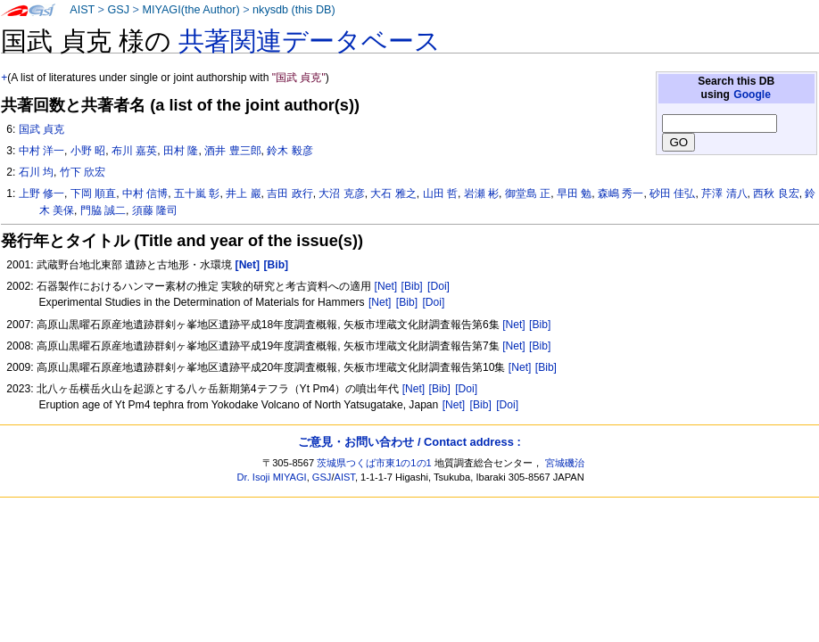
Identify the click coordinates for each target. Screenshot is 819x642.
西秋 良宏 (775, 193)
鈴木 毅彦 (289, 150)
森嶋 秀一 (620, 193)
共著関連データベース (309, 41)
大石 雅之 (393, 193)
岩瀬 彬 (481, 193)
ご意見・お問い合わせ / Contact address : (409, 442)
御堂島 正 (527, 193)
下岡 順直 (93, 193)
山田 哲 (440, 193)
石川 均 (36, 172)
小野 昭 (87, 150)
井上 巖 (243, 193)
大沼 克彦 (341, 193)
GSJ (118, 10)
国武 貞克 (41, 129)
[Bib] (412, 286)
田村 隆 (180, 150)
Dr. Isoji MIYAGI (272, 477)
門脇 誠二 (103, 210)
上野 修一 (41, 193)
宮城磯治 (564, 462)
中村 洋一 (41, 150)
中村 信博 (145, 193)
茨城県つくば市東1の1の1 (374, 462)
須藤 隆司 (155, 210)
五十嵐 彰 (196, 193)
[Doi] (438, 286)
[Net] (386, 286)
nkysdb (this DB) (293, 10)
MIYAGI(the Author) (190, 10)
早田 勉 (574, 193)
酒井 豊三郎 (232, 150)
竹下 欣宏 (82, 172)
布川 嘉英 (134, 150)
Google (752, 94)
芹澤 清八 (724, 193)
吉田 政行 (289, 193)
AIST (82, 10)
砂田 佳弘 (672, 193)
